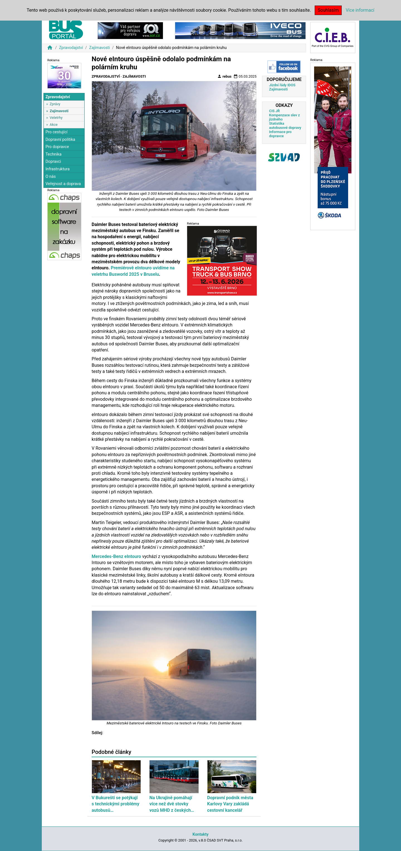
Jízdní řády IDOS (282, 85)
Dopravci (53, 161)
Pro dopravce (57, 146)
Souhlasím (328, 10)
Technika (53, 154)
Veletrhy (56, 117)
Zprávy (55, 104)
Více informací (360, 10)
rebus (224, 76)
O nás (50, 176)
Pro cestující (56, 132)
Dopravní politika (60, 139)
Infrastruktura (57, 169)
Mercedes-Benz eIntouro (116, 556)
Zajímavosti (99, 47)
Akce (53, 124)
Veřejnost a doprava (63, 183)
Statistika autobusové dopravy (285, 125)
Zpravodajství (71, 47)
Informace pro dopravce (280, 134)
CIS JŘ (274, 111)
